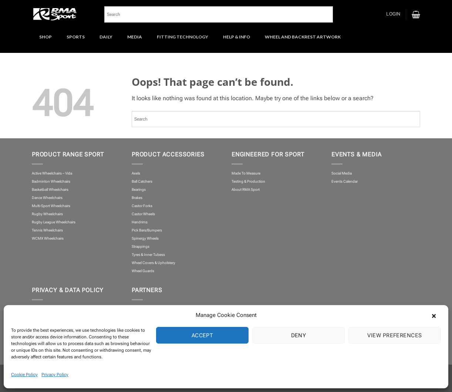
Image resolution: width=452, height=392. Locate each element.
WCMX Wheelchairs (48, 238)
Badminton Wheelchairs (51, 181)
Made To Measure (246, 173)
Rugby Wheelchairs (47, 214)
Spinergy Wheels (145, 238)
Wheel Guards (143, 271)
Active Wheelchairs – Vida (52, 173)
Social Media (341, 173)
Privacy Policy (54, 374)
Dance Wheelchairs (47, 198)
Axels (136, 173)
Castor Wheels (143, 214)
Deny (298, 335)
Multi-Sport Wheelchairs (51, 206)
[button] (437, 315)
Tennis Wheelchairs (47, 230)
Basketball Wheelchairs (50, 189)
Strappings (140, 246)
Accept (202, 335)
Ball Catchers (142, 181)
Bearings (139, 189)
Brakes (137, 198)
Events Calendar (344, 181)
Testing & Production (248, 181)
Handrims (140, 222)
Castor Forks (142, 206)
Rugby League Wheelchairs (53, 222)
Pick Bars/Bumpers (147, 230)
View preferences (394, 335)
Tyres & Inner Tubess (148, 255)
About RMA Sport (246, 189)
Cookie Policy (24, 374)
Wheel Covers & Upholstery (153, 263)
